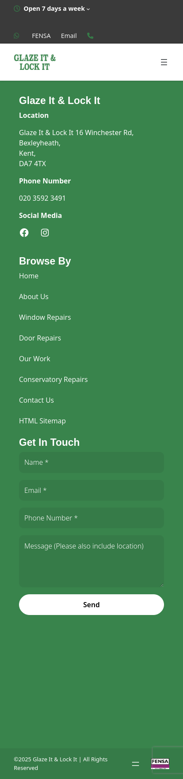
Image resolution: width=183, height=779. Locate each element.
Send (91, 604)
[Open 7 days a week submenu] (52, 8)
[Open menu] (164, 62)
